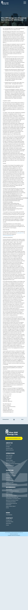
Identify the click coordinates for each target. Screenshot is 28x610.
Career (7, 525)
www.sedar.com (20, 233)
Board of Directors (10, 450)
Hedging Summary (10, 480)
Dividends (8, 477)
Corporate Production (10, 462)
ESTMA (7, 507)
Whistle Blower (9, 489)
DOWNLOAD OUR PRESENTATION (14, 438)
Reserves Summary (10, 465)
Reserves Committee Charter (12, 500)
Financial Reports (9, 474)
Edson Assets (8, 458)
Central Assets (9, 457)
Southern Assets (9, 460)
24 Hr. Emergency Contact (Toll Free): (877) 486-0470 (14, 532)
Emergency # (9, 520)
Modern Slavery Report (11, 506)
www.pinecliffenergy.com (8, 235)
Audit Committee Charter (11, 495)
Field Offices (8, 523)
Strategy (8, 446)
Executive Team (9, 448)
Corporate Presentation (11, 475)
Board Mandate (9, 494)
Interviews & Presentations (11, 484)
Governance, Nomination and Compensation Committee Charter (13, 498)
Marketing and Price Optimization (13, 463)
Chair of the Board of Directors (12, 491)
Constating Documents (11, 501)
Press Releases (9, 514)
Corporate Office (9, 521)
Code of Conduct (9, 492)
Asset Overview (9, 455)
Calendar (8, 479)
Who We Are (8, 445)
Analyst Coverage (9, 482)
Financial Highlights (10, 472)
